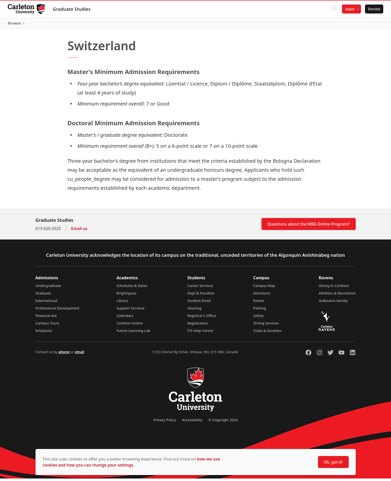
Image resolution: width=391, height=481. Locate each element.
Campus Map (264, 288)
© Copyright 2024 (223, 422)
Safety (258, 318)
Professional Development (58, 310)
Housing (194, 310)
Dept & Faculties (201, 295)
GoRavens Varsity (333, 303)
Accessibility (192, 422)
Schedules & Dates (132, 288)
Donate (374, 8)
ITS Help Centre (200, 333)
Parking (259, 310)
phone (64, 354)
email (79, 354)
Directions (261, 295)
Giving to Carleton (334, 288)
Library (122, 303)
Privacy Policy (164, 422)
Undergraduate (48, 288)
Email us (79, 231)
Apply (349, 8)
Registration (197, 325)
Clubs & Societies (267, 333)
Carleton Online (130, 325)
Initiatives (44, 333)
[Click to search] (334, 9)
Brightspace (127, 295)
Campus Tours (47, 325)
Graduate (43, 295)
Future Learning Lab (133, 333)
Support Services (131, 310)
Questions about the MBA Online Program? (308, 226)
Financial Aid (46, 318)
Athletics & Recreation (337, 295)
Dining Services (266, 325)
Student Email (199, 303)
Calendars (125, 318)
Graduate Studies (72, 9)
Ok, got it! (333, 462)
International (47, 303)
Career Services (200, 288)
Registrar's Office (201, 318)
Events (258, 303)
